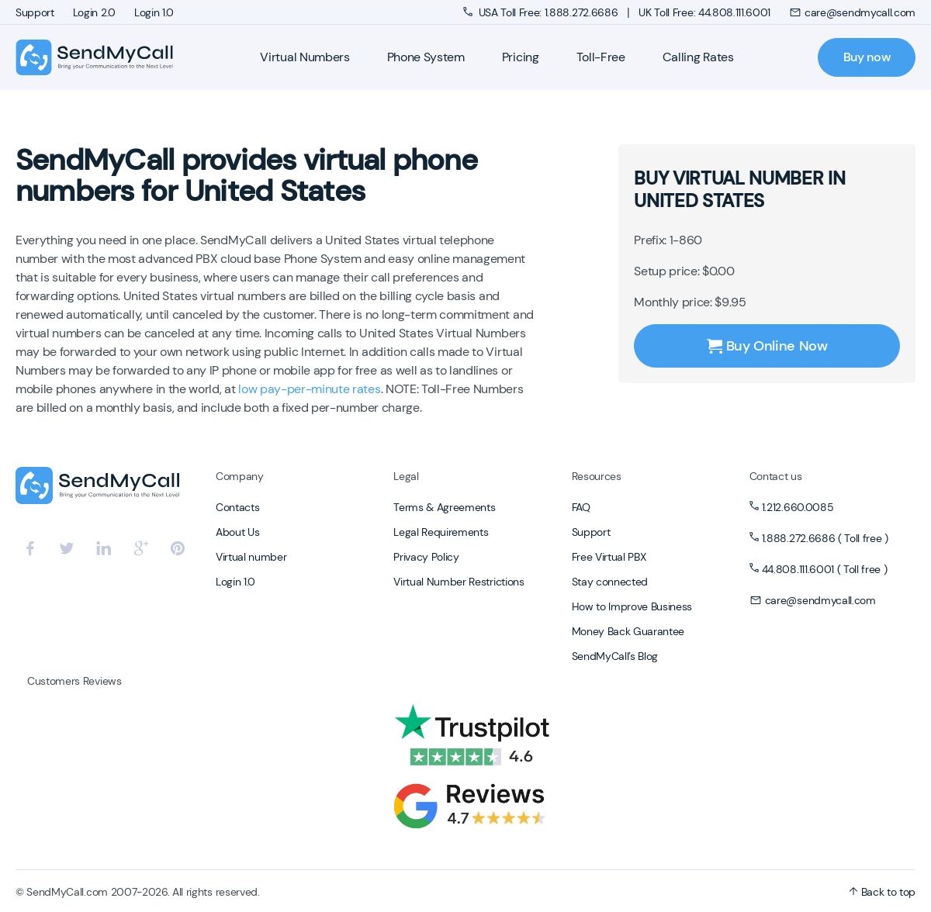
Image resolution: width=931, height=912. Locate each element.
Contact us (775, 476)
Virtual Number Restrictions (458, 582)
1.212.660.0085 (798, 507)
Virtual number (251, 557)
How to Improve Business (632, 606)
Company (240, 476)
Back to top (882, 892)
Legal (405, 476)
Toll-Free (600, 57)
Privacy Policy (426, 557)
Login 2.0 (94, 12)
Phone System (426, 57)
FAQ (581, 507)
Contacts (237, 507)
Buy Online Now (767, 345)
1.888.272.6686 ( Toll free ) (825, 538)
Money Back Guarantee (628, 631)
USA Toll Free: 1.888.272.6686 (542, 12)
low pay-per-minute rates (309, 389)
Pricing (520, 57)
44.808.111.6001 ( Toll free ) (825, 569)
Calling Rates (698, 57)
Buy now (867, 57)
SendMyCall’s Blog (615, 656)
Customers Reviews (74, 681)
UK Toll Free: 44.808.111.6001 (704, 12)
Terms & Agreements (444, 507)
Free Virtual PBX (609, 557)
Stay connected (610, 582)
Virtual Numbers (304, 57)
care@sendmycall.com (852, 12)
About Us (237, 532)
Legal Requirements (440, 532)
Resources (596, 476)
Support (35, 12)
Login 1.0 (154, 12)
